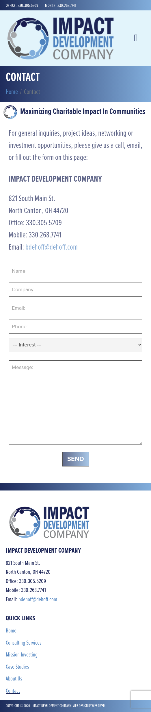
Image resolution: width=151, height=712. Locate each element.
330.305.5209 (28, 6)
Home (11, 631)
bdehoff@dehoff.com (51, 247)
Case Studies (17, 667)
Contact (13, 691)
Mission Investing (22, 655)
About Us (14, 679)
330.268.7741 (66, 6)
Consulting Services (23, 643)
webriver (98, 706)
